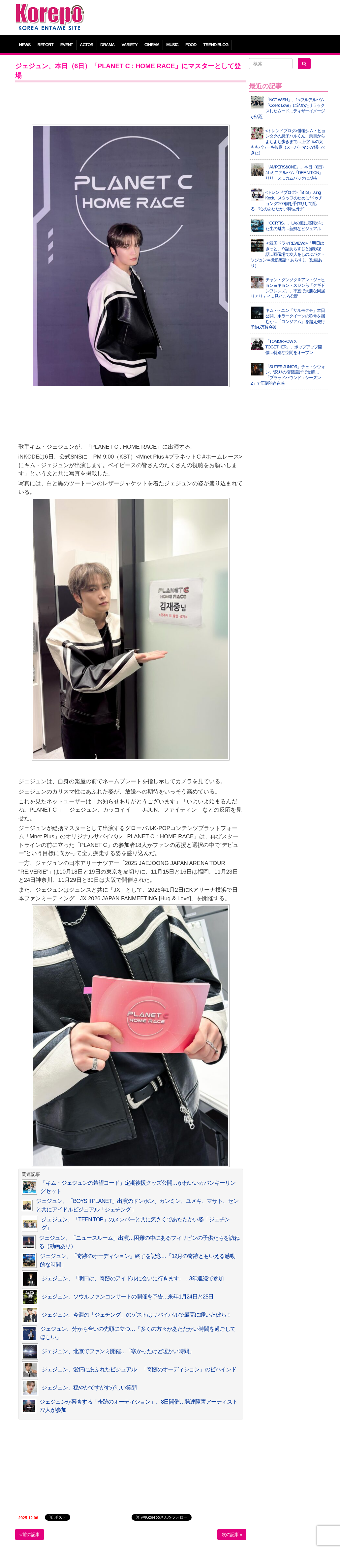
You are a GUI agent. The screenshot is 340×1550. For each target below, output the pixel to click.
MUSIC (172, 44)
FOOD (191, 44)
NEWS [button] (25, 44)
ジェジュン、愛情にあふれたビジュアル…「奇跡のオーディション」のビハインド (139, 1369)
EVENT (66, 44)
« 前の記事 (29, 1534)
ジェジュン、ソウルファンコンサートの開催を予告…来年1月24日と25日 (128, 1297)
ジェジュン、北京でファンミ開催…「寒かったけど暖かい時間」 (118, 1351)
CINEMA (151, 44)
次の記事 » (232, 1534)
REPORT (45, 44)
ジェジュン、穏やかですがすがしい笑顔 (89, 1388)
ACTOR (86, 44)
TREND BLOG (216, 44)
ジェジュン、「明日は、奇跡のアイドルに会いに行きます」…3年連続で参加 (133, 1278)
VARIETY (129, 44)
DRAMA (107, 44)
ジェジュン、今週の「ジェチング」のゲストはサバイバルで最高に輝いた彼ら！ (137, 1315)
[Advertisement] (209, 18)
